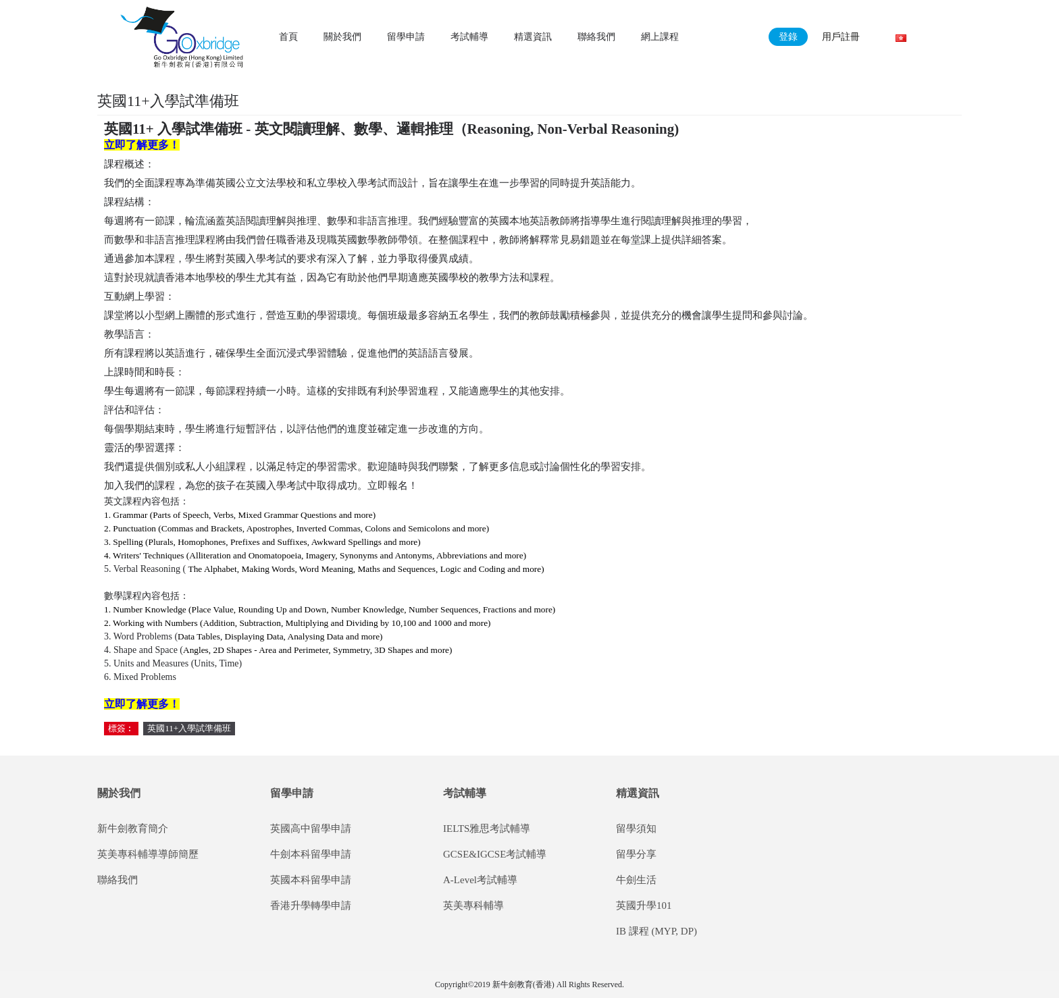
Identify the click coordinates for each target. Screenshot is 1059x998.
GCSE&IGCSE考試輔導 (494, 854)
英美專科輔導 (473, 905)
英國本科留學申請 (310, 879)
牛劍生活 (636, 879)
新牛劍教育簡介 (132, 828)
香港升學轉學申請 (310, 905)
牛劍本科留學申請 (310, 854)
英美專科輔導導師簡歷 (148, 854)
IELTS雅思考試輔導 (486, 828)
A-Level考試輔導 (480, 879)
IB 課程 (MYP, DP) (656, 931)
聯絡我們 (117, 879)
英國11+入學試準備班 (189, 728)
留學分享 (636, 854)
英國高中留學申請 (310, 828)
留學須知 (636, 828)
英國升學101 (644, 905)
